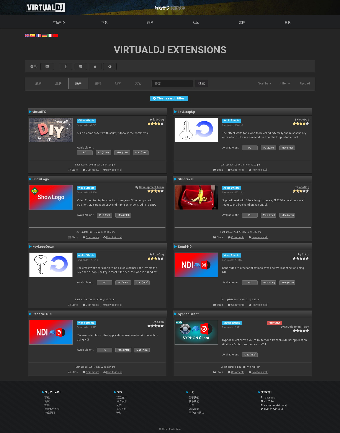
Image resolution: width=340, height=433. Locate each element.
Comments (92, 169)
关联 (287, 22)
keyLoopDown (43, 247)
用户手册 (121, 401)
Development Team (151, 187)
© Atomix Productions (170, 429)
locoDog (158, 119)
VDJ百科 (121, 408)
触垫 (118, 83)
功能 (47, 405)
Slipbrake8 (186, 179)
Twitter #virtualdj (272, 408)
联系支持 (121, 397)
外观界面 (49, 412)
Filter (285, 83)
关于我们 (194, 397)
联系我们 (194, 401)
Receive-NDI (42, 314)
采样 (98, 83)
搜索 (201, 83)
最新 (38, 83)
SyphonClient (188, 314)
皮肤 (58, 83)
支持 (242, 22)
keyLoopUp (186, 112)
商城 (150, 22)
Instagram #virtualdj (274, 405)
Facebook (268, 397)
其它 (138, 83)
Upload (305, 83)
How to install (114, 169)
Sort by (264, 83)
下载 (104, 22)
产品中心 (59, 22)
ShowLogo (41, 179)
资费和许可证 (52, 408)
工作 (191, 405)
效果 (78, 83)
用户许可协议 (196, 412)
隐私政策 (194, 408)
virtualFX (39, 112)
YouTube (267, 401)
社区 (196, 22)
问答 (119, 405)
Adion (305, 254)
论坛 (119, 412)
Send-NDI (185, 247)
